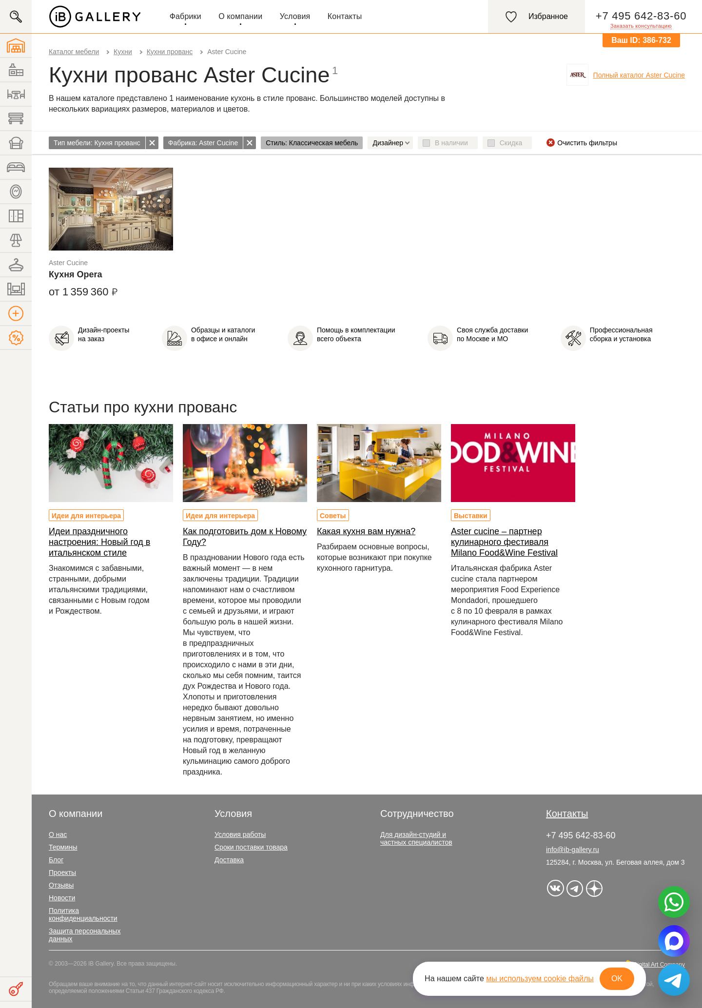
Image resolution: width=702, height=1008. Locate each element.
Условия (295, 16)
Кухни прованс (170, 52)
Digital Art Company (659, 964)
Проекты (62, 872)
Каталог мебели (74, 52)
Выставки (471, 516)
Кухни (123, 52)
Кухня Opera (75, 274)
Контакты (345, 16)
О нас (58, 834)
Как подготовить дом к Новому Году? (245, 536)
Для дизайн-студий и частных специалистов (416, 838)
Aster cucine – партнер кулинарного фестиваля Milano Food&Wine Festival (504, 542)
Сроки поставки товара (251, 847)
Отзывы (61, 885)
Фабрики (185, 16)
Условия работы (240, 834)
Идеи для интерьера (86, 516)
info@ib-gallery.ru (572, 849)
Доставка (229, 860)
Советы (333, 516)
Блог (56, 860)
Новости (62, 898)
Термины (63, 847)
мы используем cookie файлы (540, 978)
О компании (240, 16)
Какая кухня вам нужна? (366, 531)
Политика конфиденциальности (83, 914)
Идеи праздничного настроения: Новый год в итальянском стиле (99, 542)
